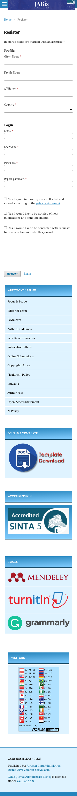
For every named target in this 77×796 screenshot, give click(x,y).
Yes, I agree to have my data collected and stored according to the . (34, 201)
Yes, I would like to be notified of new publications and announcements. (31, 216)
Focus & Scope (17, 301)
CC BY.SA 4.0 (25, 781)
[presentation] (35, 252)
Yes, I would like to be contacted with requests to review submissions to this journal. (37, 230)
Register (12, 273)
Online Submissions (20, 356)
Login (27, 273)
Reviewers (14, 320)
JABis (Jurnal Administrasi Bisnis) (29, 777)
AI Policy (13, 411)
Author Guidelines (19, 329)
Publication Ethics (19, 347)
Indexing (13, 383)
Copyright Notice (18, 365)
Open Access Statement (23, 402)
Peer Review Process (21, 338)
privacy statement (48, 203)
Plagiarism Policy (19, 374)
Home (7, 19)
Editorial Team (17, 311)
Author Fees (15, 393)
